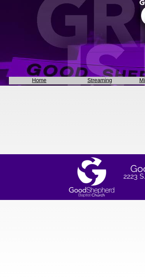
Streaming (99, 80)
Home (39, 80)
